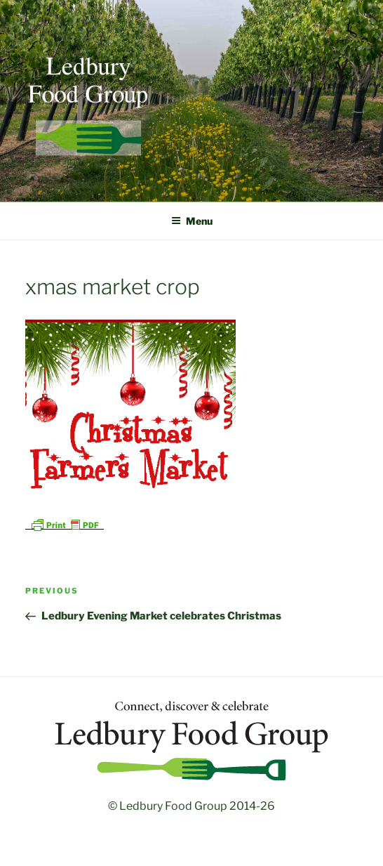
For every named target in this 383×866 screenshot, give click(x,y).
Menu (192, 221)
